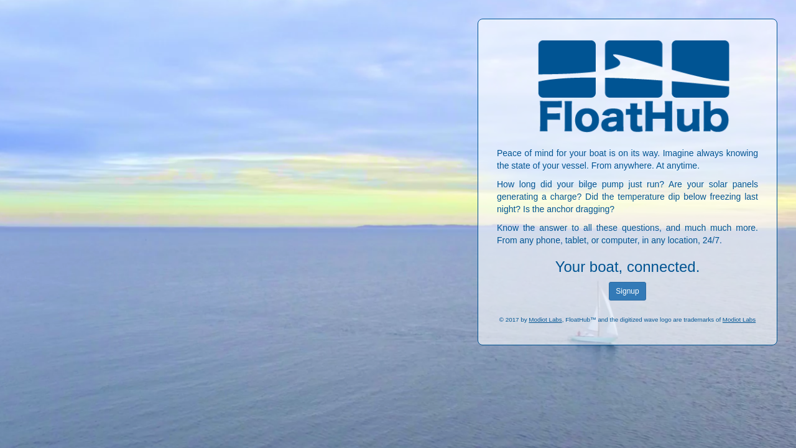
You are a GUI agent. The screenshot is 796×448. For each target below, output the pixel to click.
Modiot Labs (545, 319)
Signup (627, 291)
